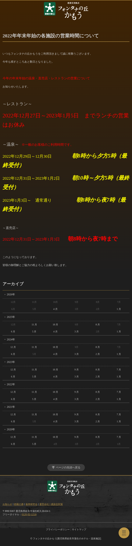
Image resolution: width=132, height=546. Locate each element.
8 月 (98, 324)
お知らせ (7, 504)
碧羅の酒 (19, 504)
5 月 (34, 331)
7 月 (119, 369)
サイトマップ (79, 529)
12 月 (13, 347)
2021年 (11, 406)
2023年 (11, 362)
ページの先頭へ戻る (68, 467)
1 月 (119, 309)
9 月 (76, 369)
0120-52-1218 (29, 514)
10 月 (55, 324)
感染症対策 (57, 504)
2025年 (11, 316)
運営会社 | (45, 504)
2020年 (11, 429)
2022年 (11, 384)
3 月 (76, 331)
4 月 (55, 309)
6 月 (13, 331)
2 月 (98, 354)
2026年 (11, 294)
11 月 (34, 324)
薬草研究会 (31, 504)
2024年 (11, 339)
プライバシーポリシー (58, 529)
